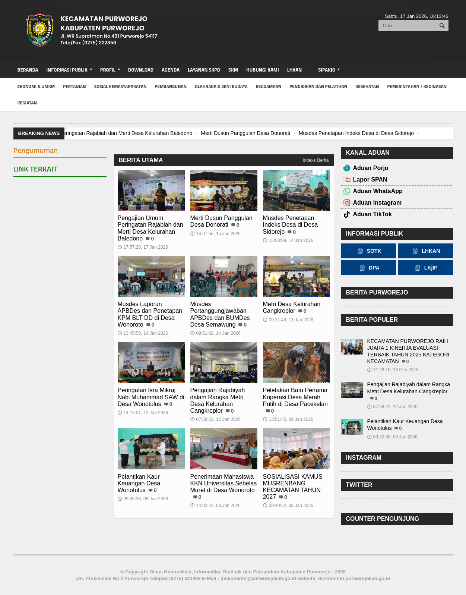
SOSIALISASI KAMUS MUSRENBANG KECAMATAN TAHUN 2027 (293, 486)
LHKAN (294, 69)
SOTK (368, 250)
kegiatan (27, 102)
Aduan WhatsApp (378, 191)
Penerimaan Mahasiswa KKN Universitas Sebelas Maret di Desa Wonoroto (223, 483)
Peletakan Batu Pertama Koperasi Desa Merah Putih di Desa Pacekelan (295, 397)
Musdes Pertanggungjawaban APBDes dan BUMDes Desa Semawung (220, 314)
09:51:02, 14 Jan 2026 (215, 333)
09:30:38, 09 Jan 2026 (143, 498)
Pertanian (74, 86)
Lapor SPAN (370, 179)
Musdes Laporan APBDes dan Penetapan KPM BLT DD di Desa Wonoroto (150, 314)
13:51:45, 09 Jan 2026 (288, 419)
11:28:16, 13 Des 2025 (392, 369)
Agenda (171, 69)
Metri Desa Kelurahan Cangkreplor (292, 307)
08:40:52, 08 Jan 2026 (288, 505)
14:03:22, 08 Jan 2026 (215, 505)
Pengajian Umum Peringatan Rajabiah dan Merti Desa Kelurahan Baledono (105, 133)
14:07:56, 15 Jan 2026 (215, 233)
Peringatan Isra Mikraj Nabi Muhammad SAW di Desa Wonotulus (151, 397)
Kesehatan (367, 86)
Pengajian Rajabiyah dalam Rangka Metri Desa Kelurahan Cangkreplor (217, 400)
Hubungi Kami (262, 69)
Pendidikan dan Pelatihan (318, 86)
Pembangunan (171, 86)
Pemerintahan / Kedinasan (417, 86)
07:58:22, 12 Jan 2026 (215, 419)
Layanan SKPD (204, 69)
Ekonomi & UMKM (36, 86)
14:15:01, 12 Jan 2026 (143, 412)
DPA (369, 267)
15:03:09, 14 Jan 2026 (288, 240)
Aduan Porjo (371, 168)
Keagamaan (269, 86)
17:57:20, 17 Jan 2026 (143, 247)
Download (140, 69)
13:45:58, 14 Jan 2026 (143, 333)
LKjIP (425, 267)
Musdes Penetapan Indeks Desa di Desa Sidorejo (356, 133)
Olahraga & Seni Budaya (221, 86)
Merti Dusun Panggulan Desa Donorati (245, 133)
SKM (233, 69)
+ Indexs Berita (314, 160)
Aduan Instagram (377, 202)
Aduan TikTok (372, 214)
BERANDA (28, 69)
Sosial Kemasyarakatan (120, 86)
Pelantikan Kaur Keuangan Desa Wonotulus (139, 483)
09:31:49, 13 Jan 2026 (288, 319)
